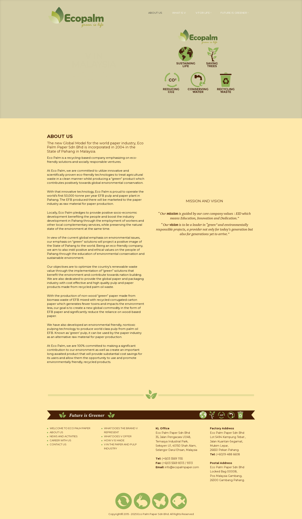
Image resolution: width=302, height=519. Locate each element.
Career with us (60, 440)
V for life (203, 12)
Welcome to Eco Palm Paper (70, 428)
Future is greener (234, 12)
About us (155, 12)
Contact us (58, 444)
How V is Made (114, 440)
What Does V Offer (118, 436)
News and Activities (64, 436)
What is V (179, 12)
